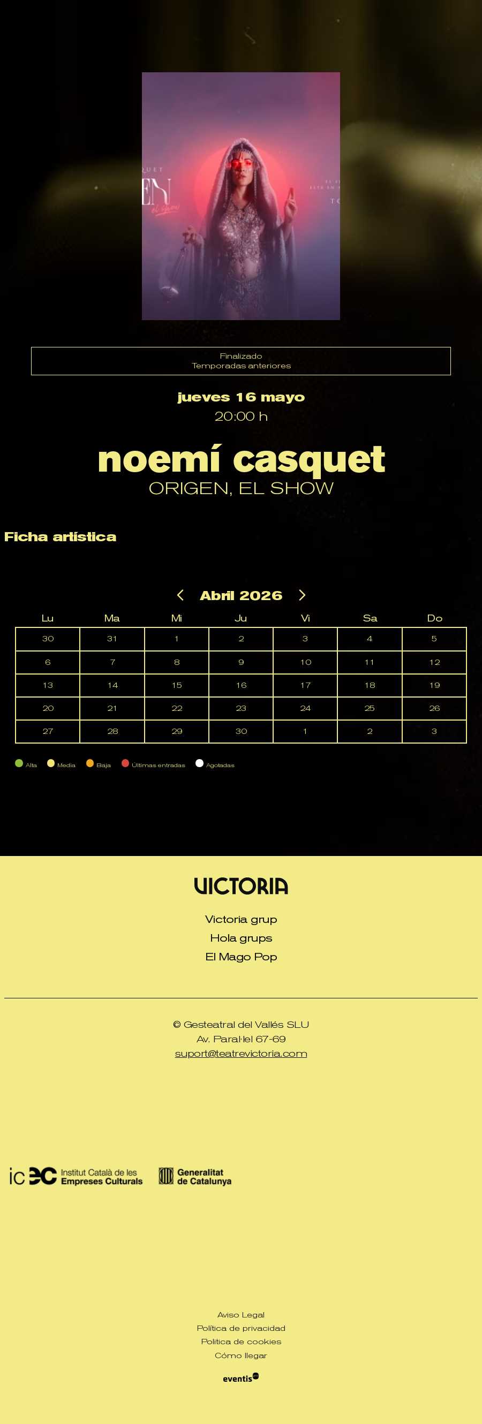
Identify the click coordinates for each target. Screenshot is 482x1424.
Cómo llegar (241, 1355)
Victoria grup (241, 919)
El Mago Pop (241, 956)
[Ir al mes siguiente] (301, 597)
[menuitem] (241, 919)
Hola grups (241, 937)
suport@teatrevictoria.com (241, 1053)
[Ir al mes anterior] (182, 597)
